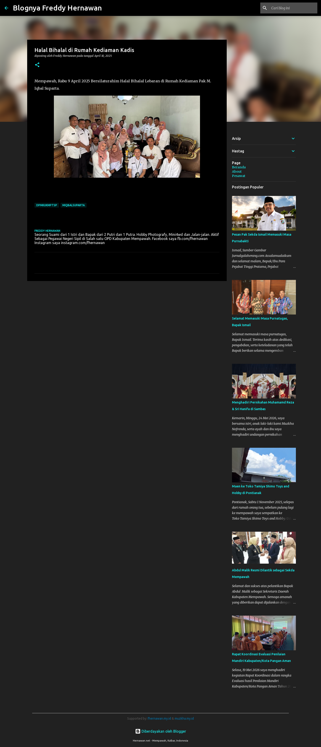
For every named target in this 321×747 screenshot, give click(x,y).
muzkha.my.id (184, 718)
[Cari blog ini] (293, 8)
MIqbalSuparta (73, 205)
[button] (37, 65)
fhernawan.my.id (160, 718)
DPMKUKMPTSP (46, 205)
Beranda (239, 167)
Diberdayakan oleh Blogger (160, 731)
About (237, 171)
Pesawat (238, 176)
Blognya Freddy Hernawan (57, 8)
